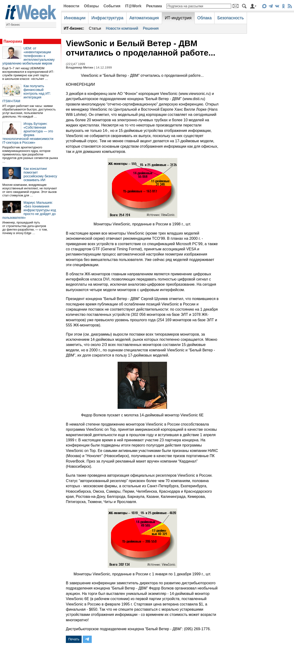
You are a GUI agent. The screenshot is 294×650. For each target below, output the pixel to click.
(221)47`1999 (75, 64)
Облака (204, 18)
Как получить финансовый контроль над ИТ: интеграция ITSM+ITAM (26, 93)
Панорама (13, 41)
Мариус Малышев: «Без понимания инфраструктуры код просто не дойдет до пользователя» (29, 210)
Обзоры (91, 6)
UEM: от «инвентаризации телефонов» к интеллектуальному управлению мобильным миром (28, 55)
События (111, 6)
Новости (71, 6)
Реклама (154, 6)
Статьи (95, 28)
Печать (73, 639)
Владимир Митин (79, 67)
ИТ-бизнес (13, 24)
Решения (151, 28)
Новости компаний (122, 28)
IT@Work (133, 6)
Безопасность (230, 18)
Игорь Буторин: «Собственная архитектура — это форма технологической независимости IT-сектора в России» (27, 133)
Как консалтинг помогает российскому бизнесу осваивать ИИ (40, 174)
